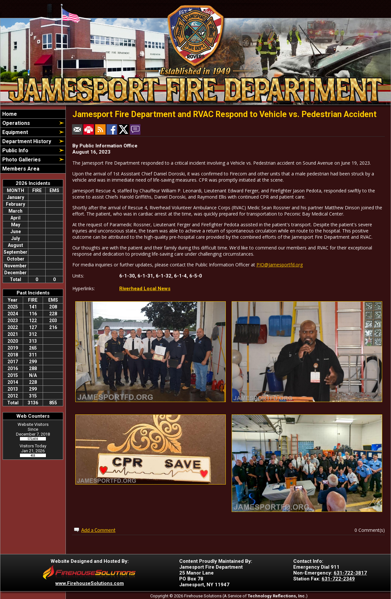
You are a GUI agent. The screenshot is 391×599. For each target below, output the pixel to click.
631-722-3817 (350, 573)
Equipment (14, 132)
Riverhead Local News (144, 289)
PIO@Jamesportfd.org (279, 265)
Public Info (14, 150)
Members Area (20, 169)
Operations (15, 123)
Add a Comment (98, 530)
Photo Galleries (21, 160)
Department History (26, 141)
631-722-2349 (338, 579)
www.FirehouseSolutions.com (89, 583)
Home (9, 114)
